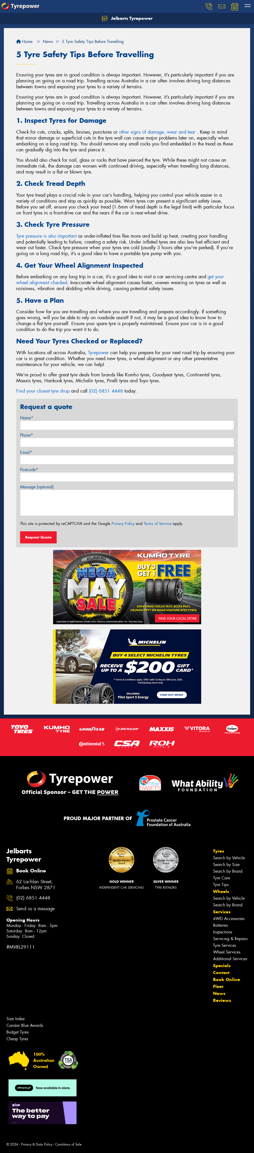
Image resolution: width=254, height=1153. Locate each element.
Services (222, 912)
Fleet (218, 986)
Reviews (222, 1000)
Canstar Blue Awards (24, 1025)
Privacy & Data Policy (36, 1144)
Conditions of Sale (68, 1144)
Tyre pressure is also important (46, 236)
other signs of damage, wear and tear (158, 132)
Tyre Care (221, 878)
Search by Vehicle (229, 858)
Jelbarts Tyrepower (127, 18)
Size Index (15, 1018)
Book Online (226, 979)
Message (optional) (37, 487)
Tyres (218, 851)
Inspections (222, 932)
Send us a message (35, 909)
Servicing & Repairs (230, 938)
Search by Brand (227, 871)
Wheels (221, 891)
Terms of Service (157, 523)
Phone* (26, 435)
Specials (222, 965)
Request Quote (38, 537)
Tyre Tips (220, 884)
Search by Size (226, 864)
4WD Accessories (228, 918)
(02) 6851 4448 (106, 391)
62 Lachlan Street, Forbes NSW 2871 (35, 885)
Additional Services (230, 958)
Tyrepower (98, 353)
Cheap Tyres (17, 1039)
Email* (26, 452)
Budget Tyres (17, 1032)
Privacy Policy (123, 523)
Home (24, 41)
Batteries (220, 925)
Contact (221, 972)
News (219, 993)
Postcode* (29, 469)
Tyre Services (224, 945)
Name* (26, 418)
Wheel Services (226, 952)
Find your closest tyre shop (43, 391)
